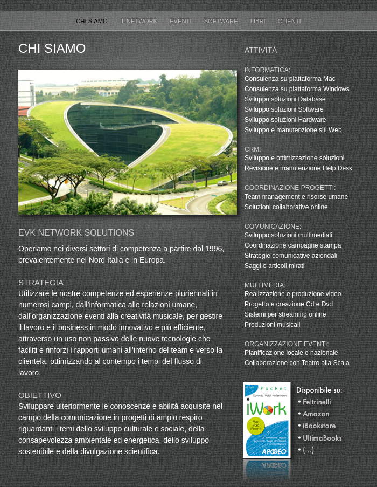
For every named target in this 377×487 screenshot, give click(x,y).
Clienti (289, 21)
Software (222, 21)
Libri (258, 21)
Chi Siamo (92, 21)
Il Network (139, 21)
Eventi (181, 21)
